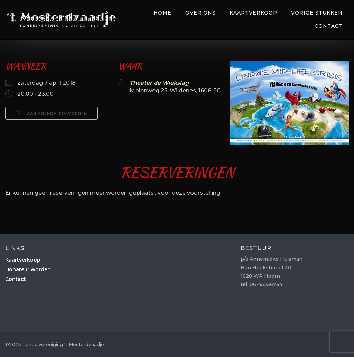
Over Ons (200, 13)
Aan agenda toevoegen (51, 113)
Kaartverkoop (253, 13)
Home (162, 13)
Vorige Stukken (317, 13)
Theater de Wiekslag (159, 83)
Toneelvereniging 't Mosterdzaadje (61, 19)
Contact (329, 26)
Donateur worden (28, 269)
